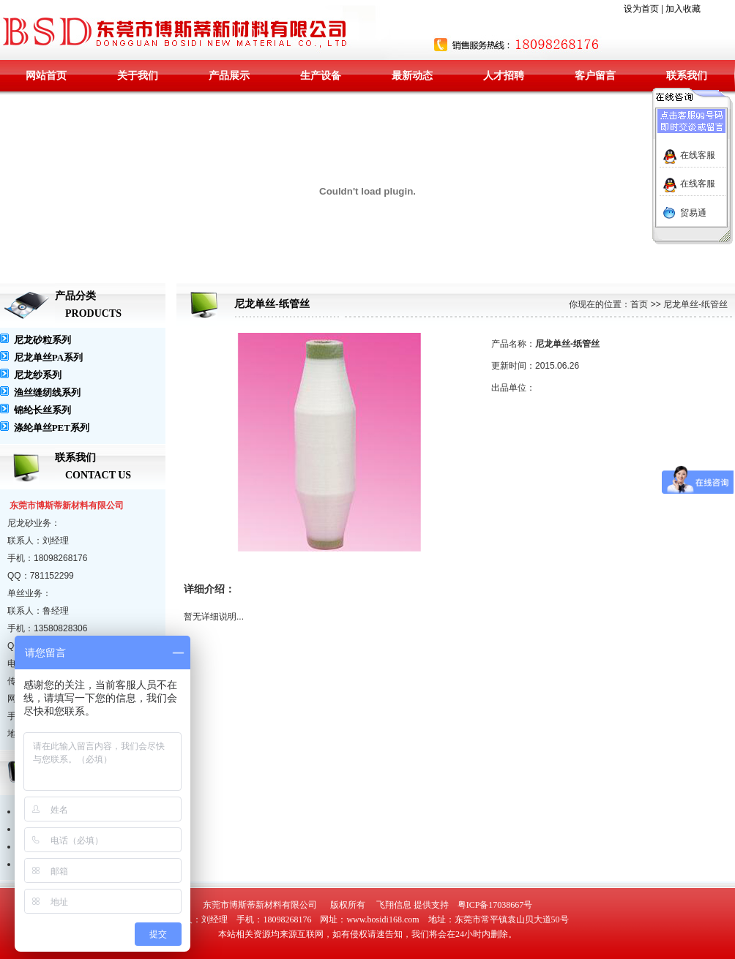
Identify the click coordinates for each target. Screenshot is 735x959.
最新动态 (412, 75)
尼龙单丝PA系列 (48, 357)
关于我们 (137, 75)
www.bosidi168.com (382, 919)
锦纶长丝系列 (42, 410)
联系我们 (686, 75)
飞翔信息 (393, 905)
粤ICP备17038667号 (495, 905)
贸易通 (693, 213)
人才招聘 (503, 75)
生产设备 (320, 75)
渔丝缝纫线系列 (47, 392)
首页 (639, 304)
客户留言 (595, 75)
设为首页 (641, 9)
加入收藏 (683, 9)
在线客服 (697, 155)
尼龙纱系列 (37, 374)
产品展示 (229, 75)
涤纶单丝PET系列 (51, 427)
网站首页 (46, 75)
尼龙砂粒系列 (42, 339)
